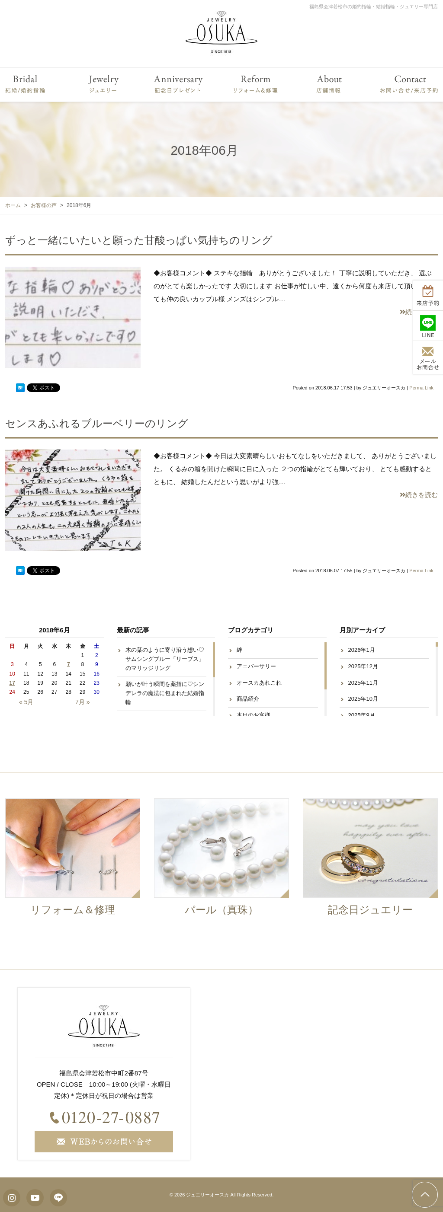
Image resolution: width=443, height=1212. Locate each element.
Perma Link (421, 387)
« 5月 (26, 701)
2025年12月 (363, 666)
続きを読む (419, 494)
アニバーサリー (256, 666)
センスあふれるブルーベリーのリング (96, 423)
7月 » (82, 701)
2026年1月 (361, 650)
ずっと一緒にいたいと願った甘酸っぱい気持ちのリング (139, 240)
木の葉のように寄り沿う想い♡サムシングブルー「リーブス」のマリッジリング (164, 659)
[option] (77, 861)
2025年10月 (363, 698)
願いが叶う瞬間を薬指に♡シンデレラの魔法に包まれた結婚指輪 (164, 693)
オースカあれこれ (259, 682)
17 (12, 683)
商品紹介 (248, 698)
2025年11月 (363, 682)
